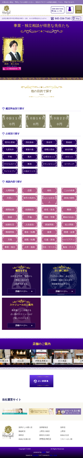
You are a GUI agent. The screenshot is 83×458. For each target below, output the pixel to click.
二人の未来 (69, 190)
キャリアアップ (69, 239)
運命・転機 (29, 232)
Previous (3, 359)
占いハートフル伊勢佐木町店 (40, 449)
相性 (49, 190)
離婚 (69, 209)
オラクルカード (10, 164)
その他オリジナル (30, 171)
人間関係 (10, 190)
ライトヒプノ (10, 171)
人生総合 (29, 224)
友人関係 (69, 224)
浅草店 (62, 427)
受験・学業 (49, 217)
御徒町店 (22, 431)
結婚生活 (10, 224)
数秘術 (69, 142)
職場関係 (10, 232)
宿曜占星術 (49, 149)
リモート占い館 (66, 439)
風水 (30, 157)
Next (79, 359)
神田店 (21, 435)
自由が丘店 (64, 435)
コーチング (69, 164)
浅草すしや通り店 (25, 427)
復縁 (10, 217)
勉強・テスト (69, 247)
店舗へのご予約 (58, 10)
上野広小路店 (44, 431)
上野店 (62, 431)
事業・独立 (10, 247)
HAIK (44, 452)
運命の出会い (69, 217)
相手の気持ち (29, 198)
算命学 (49, 142)
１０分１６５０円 (35, 121)
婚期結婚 (10, 209)
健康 (49, 232)
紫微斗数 (30, 149)
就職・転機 (29, 239)
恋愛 (30, 190)
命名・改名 (49, 209)
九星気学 (10, 149)
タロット (69, 157)
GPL (51, 455)
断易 (30, 164)
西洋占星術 (10, 142)
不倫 (30, 217)
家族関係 (49, 224)
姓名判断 (69, 149)
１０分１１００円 (12, 121)
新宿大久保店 (44, 435)
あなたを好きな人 (49, 200)
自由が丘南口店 (25, 439)
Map (78, 18)
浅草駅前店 (43, 427)
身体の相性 (69, 198)
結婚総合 (29, 209)
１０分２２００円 (59, 121)
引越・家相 (49, 239)
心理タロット (49, 157)
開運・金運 (69, 232)
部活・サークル (49, 247)
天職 (10, 239)
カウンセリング (49, 164)
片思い (10, 198)
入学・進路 (29, 247)
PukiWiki (35, 455)
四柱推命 (30, 142)
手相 (10, 157)
